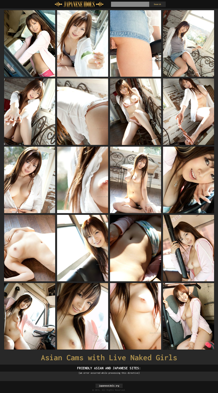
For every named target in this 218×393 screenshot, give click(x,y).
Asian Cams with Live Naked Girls (109, 357)
